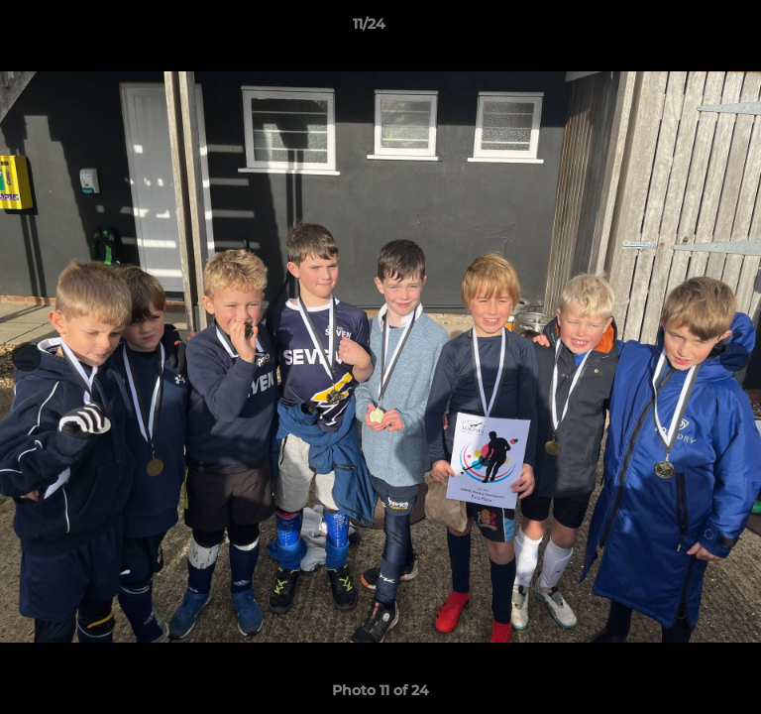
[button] (690, 29)
